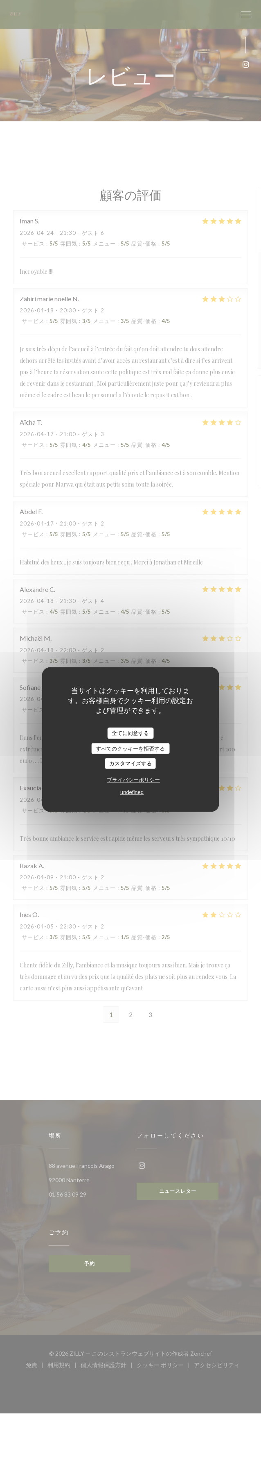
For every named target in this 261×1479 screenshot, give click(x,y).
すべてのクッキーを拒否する (130, 748)
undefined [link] (132, 792)
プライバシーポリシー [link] (133, 779)
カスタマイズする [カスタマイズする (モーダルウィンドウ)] (130, 763)
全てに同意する (130, 733)
